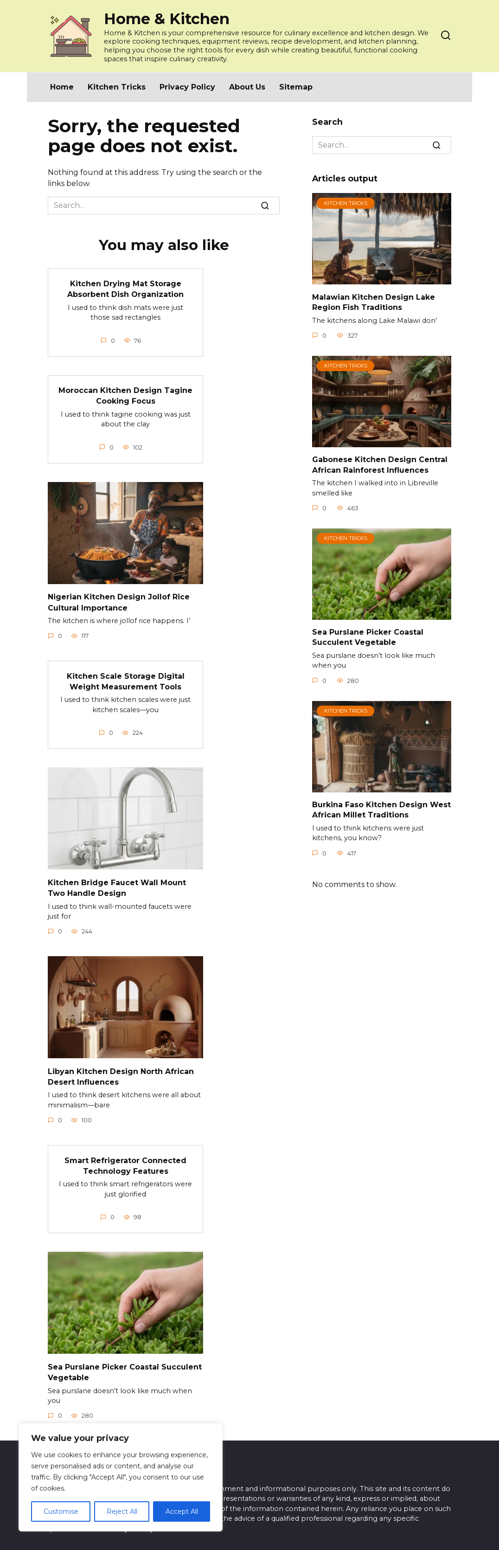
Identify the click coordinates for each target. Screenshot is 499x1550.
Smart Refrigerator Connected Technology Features (125, 1159)
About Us (247, 87)
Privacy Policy (187, 87)
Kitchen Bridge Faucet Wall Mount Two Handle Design (117, 883)
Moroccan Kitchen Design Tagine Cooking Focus (125, 394)
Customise (61, 1511)
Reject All (122, 1511)
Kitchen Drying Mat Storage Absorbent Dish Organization (125, 287)
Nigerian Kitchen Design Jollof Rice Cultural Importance (119, 599)
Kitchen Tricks (117, 87)
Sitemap (296, 87)
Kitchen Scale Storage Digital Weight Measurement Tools (126, 677)
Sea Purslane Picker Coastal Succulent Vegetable (367, 637)
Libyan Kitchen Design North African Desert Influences (121, 1070)
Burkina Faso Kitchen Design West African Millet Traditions (381, 809)
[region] (121, 1477)
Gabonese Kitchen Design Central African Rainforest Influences (380, 464)
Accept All (182, 1511)
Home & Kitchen (167, 19)
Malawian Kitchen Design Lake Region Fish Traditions (373, 301)
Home (62, 87)
